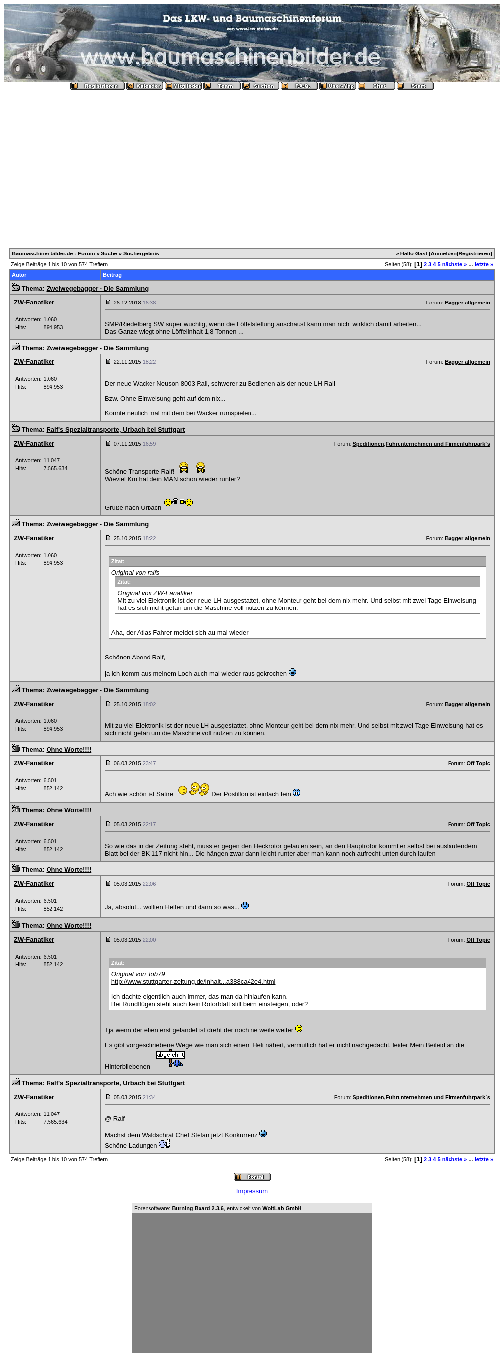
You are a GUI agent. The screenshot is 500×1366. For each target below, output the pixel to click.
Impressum (252, 1191)
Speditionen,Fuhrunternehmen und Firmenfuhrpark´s (421, 444)
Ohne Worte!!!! (68, 749)
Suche (109, 253)
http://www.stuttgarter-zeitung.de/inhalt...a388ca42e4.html (193, 981)
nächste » (454, 264)
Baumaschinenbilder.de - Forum (53, 253)
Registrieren (474, 253)
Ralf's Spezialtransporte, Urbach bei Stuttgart (115, 429)
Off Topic (478, 763)
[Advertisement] (252, 165)
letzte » (484, 264)
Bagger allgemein (467, 302)
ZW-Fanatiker (34, 302)
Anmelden (444, 253)
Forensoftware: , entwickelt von (217, 1208)
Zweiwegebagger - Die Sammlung (97, 288)
